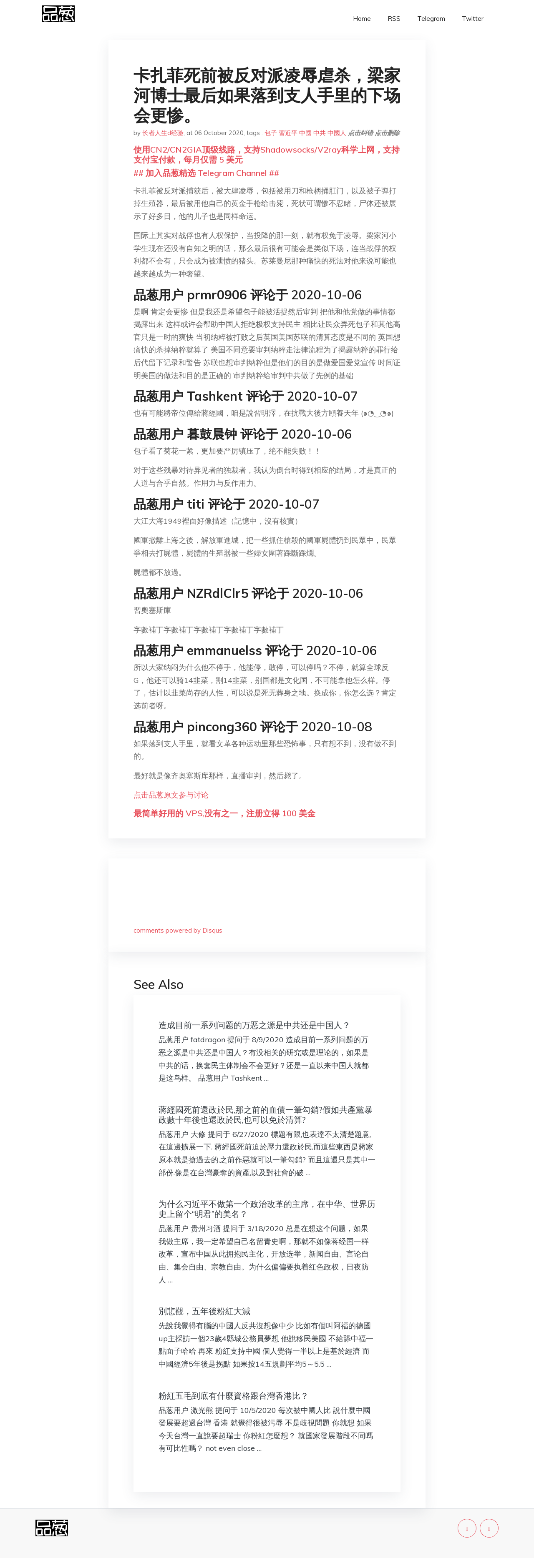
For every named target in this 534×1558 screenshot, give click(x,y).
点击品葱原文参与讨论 (171, 795)
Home (362, 19)
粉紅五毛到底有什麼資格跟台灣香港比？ (234, 1395)
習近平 (288, 133)
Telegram (431, 19)
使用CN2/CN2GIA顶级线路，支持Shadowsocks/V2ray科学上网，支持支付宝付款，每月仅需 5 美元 (267, 154)
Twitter (473, 19)
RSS (394, 19)
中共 (319, 133)
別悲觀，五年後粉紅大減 (204, 1311)
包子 (270, 133)
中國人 (336, 133)
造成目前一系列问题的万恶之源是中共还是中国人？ (254, 1025)
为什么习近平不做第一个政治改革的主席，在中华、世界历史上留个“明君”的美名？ (267, 1209)
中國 (305, 133)
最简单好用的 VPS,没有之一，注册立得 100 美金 (224, 813)
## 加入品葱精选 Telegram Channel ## (206, 173)
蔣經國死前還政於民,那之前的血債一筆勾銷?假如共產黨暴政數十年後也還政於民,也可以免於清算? (266, 1114)
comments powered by (178, 930)
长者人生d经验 (163, 133)
